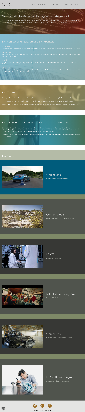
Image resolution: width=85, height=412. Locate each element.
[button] (3, 408)
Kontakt (78, 4)
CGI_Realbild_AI (56, 4)
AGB (41, 410)
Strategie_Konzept (39, 4)
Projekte (68, 4)
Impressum (48, 410)
